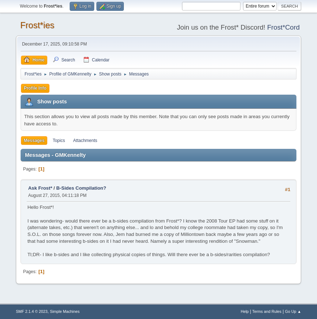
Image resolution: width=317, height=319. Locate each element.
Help (245, 311)
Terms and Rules (267, 311)
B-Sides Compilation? (81, 188)
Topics (59, 140)
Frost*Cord (283, 27)
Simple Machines (64, 311)
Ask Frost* (40, 188)
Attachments (85, 140)
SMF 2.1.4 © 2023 (32, 311)
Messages (34, 140)
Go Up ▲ (293, 311)
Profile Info (35, 88)
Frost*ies (37, 25)
